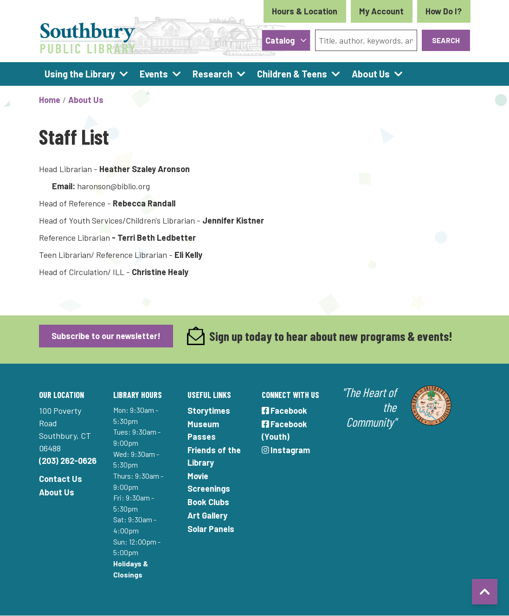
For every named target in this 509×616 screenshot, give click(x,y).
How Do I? (443, 11)
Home (49, 100)
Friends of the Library (214, 456)
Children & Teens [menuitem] (292, 73)
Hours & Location (304, 11)
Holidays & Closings (130, 569)
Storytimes (208, 410)
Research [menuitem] (212, 73)
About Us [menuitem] (371, 73)
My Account (381, 11)
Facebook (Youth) (285, 430)
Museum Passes (203, 430)
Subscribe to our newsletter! (106, 336)
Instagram (286, 450)
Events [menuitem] (154, 73)
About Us (85, 100)
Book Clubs (208, 502)
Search (446, 40)
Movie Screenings (208, 482)
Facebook (285, 410)
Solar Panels (210, 529)
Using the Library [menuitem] (80, 73)
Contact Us (60, 479)
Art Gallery (207, 515)
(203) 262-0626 (68, 461)
